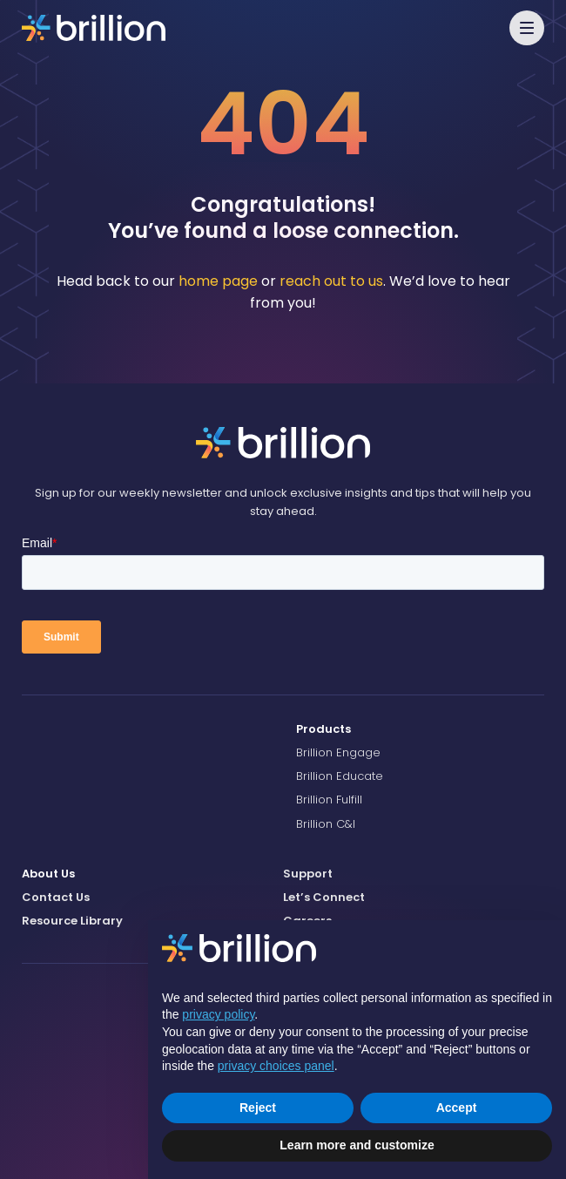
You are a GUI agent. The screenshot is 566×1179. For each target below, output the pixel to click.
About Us (48, 873)
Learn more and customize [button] (357, 1145)
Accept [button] (456, 1108)
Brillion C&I (325, 824)
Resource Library (72, 920)
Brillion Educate (339, 776)
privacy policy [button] (218, 1014)
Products (323, 729)
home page (218, 281)
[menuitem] (420, 729)
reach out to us (331, 281)
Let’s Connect (324, 897)
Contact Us (56, 897)
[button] (526, 27)
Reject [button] (257, 1108)
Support (308, 873)
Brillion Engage (338, 752)
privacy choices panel (276, 1066)
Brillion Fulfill (329, 799)
